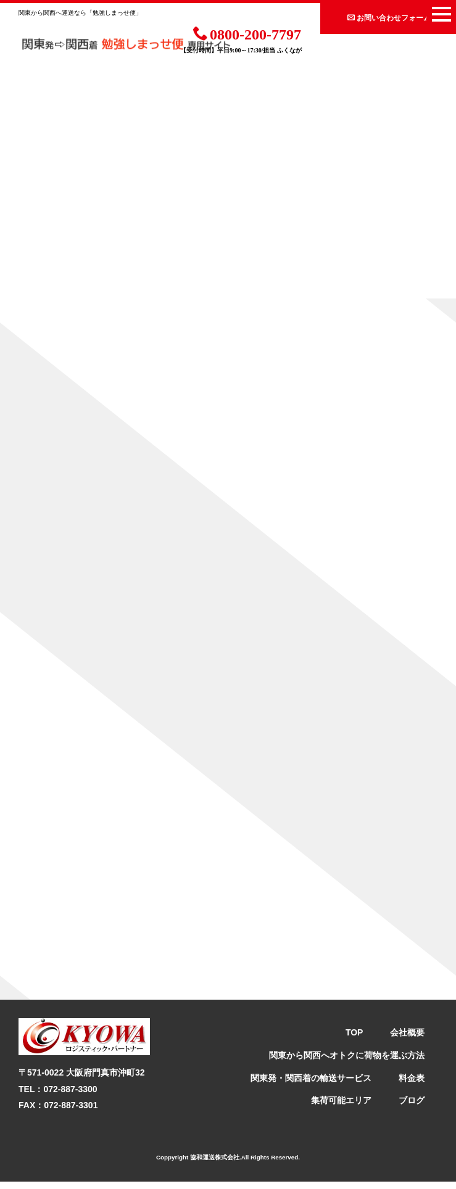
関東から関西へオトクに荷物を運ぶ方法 (347, 1063)
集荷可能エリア (341, 1108)
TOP (354, 1040)
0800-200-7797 (247, 33)
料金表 (412, 1085)
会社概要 (407, 1040)
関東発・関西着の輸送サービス (311, 1085)
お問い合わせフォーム (389, 17)
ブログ (412, 1108)
